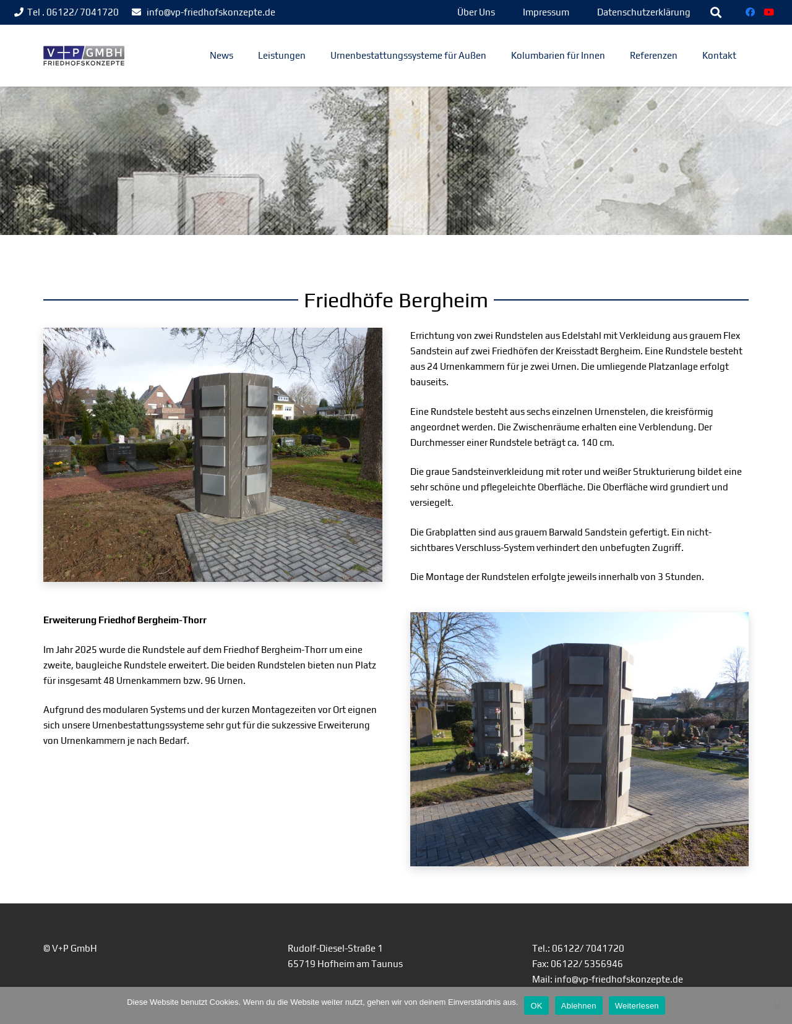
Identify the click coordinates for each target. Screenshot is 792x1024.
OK (536, 1005)
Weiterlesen (637, 1005)
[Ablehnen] (776, 1005)
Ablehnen (578, 1005)
